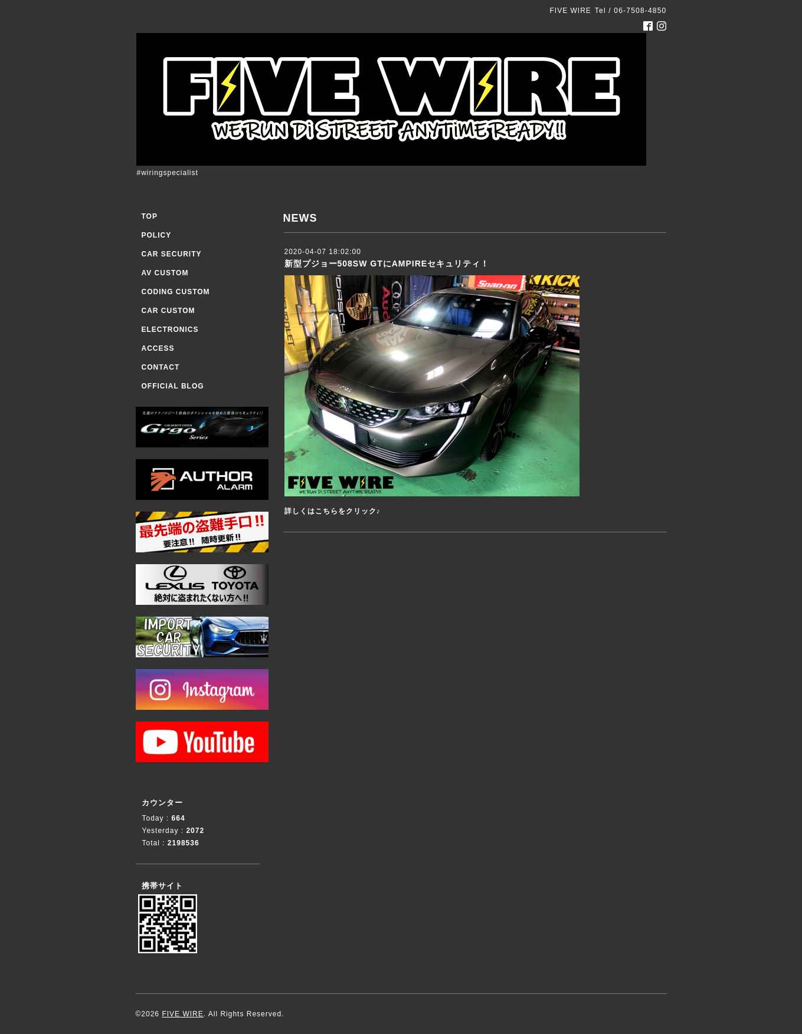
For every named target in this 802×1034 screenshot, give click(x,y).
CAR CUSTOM (168, 311)
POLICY (157, 235)
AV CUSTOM (165, 273)
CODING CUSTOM (176, 292)
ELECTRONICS (170, 329)
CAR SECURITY (172, 254)
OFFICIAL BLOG (173, 386)
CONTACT (161, 367)
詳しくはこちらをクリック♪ (332, 511)
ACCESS (158, 348)
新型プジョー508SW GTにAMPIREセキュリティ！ (387, 263)
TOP (150, 216)
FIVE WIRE (182, 1014)
